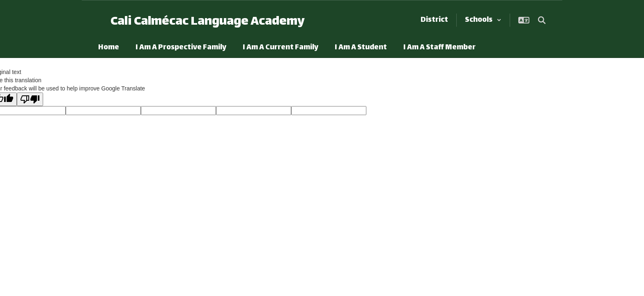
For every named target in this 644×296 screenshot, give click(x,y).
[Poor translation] (30, 99)
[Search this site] (542, 20)
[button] (483, 20)
